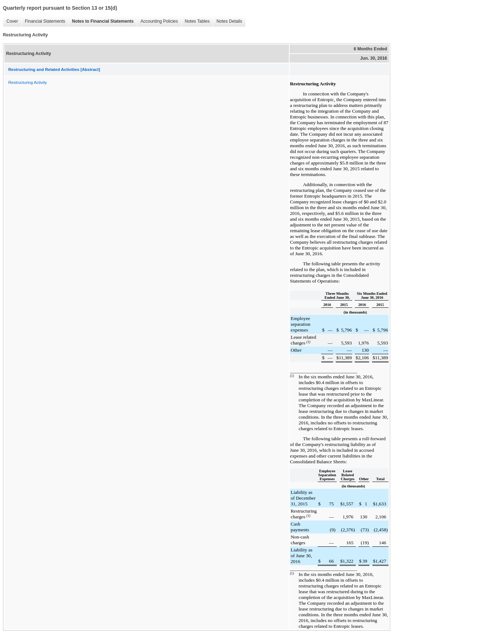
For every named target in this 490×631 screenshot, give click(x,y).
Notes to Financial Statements (100, 21)
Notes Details (227, 21)
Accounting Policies (157, 21)
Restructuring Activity (27, 82)
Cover (10, 21)
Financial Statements (43, 21)
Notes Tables (195, 21)
